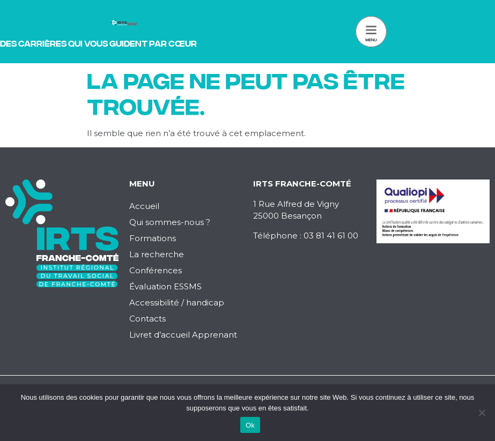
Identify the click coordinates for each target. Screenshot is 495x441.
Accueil (144, 206)
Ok (250, 425)
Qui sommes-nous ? (169, 222)
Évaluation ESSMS (165, 286)
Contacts (147, 318)
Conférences (155, 270)
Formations (152, 238)
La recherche (156, 254)
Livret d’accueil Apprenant (183, 335)
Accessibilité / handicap (176, 302)
